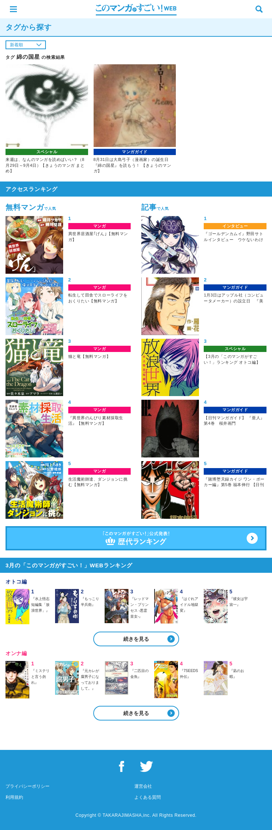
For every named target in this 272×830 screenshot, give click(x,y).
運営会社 (143, 786)
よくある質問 (147, 797)
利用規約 (14, 797)
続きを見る (136, 639)
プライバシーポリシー (28, 786)
